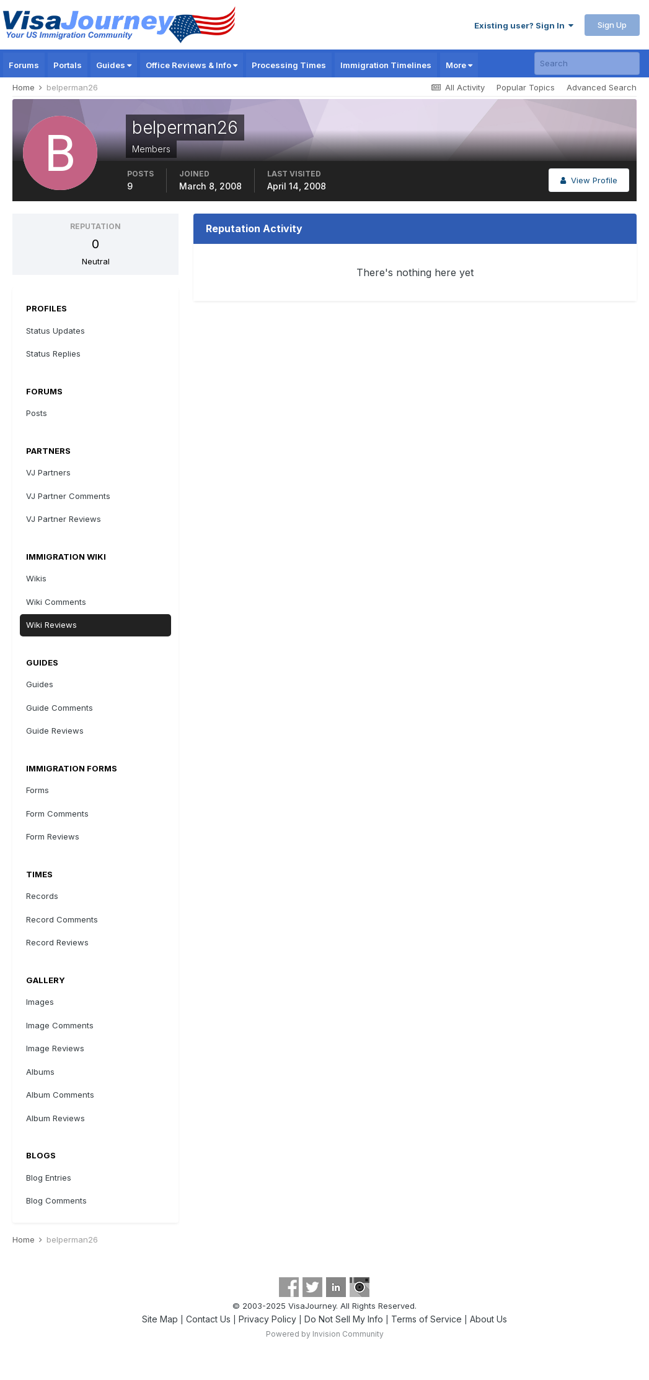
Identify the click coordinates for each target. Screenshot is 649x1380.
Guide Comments (59, 708)
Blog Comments (56, 1200)
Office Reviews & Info (191, 65)
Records (42, 896)
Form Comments (57, 813)
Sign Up (612, 25)
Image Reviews (55, 1048)
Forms (37, 790)
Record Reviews (57, 942)
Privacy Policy (267, 1319)
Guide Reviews (55, 731)
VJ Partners (48, 472)
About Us (488, 1319)
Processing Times (289, 65)
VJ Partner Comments (68, 496)
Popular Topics (526, 87)
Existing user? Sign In (523, 25)
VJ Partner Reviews (63, 519)
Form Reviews (52, 836)
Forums (24, 65)
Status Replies (53, 353)
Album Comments (60, 1095)
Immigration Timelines (385, 65)
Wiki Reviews (51, 625)
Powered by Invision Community (325, 1334)
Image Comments (60, 1025)
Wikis (36, 578)
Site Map (160, 1319)
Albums (40, 1072)
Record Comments (62, 919)
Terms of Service (426, 1319)
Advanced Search (602, 87)
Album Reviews (55, 1118)
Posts (36, 413)
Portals (67, 65)
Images (40, 1002)
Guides (113, 65)
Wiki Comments (56, 602)
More (459, 65)
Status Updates (55, 331)
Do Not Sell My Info (343, 1319)
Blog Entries (48, 1178)
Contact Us (208, 1319)
